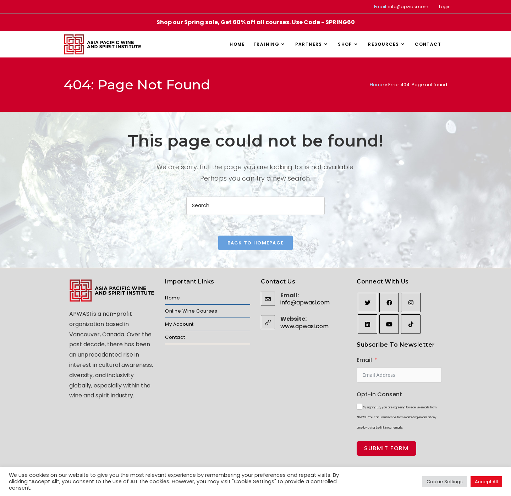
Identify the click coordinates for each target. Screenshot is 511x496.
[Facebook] (389, 303)
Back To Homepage (255, 243)
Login (445, 7)
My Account (179, 324)
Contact (175, 338)
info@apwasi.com (408, 7)
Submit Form (386, 449)
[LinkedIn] (367, 325)
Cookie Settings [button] (445, 481)
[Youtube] (389, 325)
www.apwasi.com (304, 327)
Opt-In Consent (379, 395)
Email (364, 361)
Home (377, 84)
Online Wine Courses (191, 311)
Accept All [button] (486, 481)
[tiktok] (411, 325)
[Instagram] (411, 303)
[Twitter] (367, 303)
